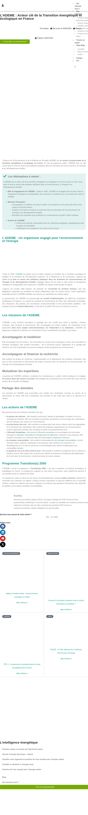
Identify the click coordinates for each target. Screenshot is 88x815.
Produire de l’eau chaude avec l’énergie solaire (21, 769)
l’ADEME (18, 274)
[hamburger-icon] (82, 3)
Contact (79, 58)
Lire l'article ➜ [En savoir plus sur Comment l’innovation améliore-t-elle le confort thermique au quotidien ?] (66, 609)
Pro (77, 61)
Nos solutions (78, 12)
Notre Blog (80, 45)
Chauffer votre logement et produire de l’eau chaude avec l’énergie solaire (33, 759)
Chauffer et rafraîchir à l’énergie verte (17, 764)
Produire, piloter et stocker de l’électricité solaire (22, 749)
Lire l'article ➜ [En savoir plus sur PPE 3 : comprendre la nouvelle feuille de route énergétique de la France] (22, 673)
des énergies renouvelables (65, 440)
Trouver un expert (80, 41)
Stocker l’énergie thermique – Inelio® (17, 754)
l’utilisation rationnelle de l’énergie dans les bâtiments (37, 435)
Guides (80, 54)
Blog (4, 777)
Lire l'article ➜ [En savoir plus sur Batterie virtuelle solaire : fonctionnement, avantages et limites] (22, 602)
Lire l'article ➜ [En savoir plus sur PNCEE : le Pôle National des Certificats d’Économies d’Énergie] (66, 659)
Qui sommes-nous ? (78, 6)
